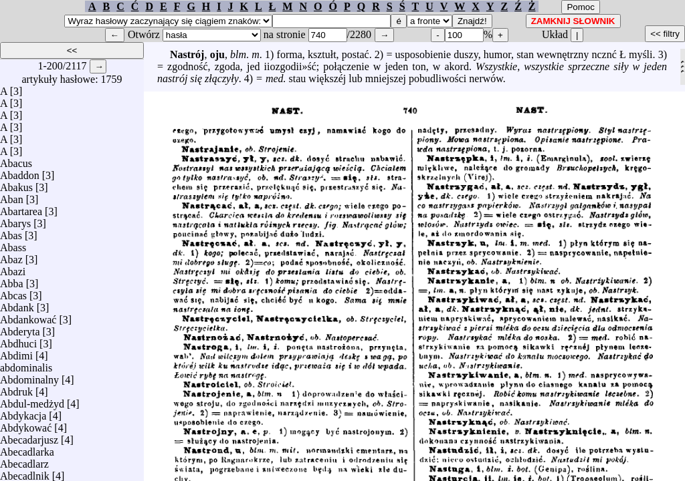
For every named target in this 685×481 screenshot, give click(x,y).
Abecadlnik (25, 472)
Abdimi (16, 352)
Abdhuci (18, 340)
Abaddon (19, 172)
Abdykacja (23, 412)
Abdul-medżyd (32, 400)
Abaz (11, 256)
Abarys (15, 220)
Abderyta (20, 328)
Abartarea (21, 208)
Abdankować (28, 316)
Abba (11, 280)
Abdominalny (29, 376)
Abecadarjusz (29, 436)
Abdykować (26, 424)
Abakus (16, 184)
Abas (11, 232)
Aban (11, 196)
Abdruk (16, 388)
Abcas (13, 292)
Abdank (17, 304)
